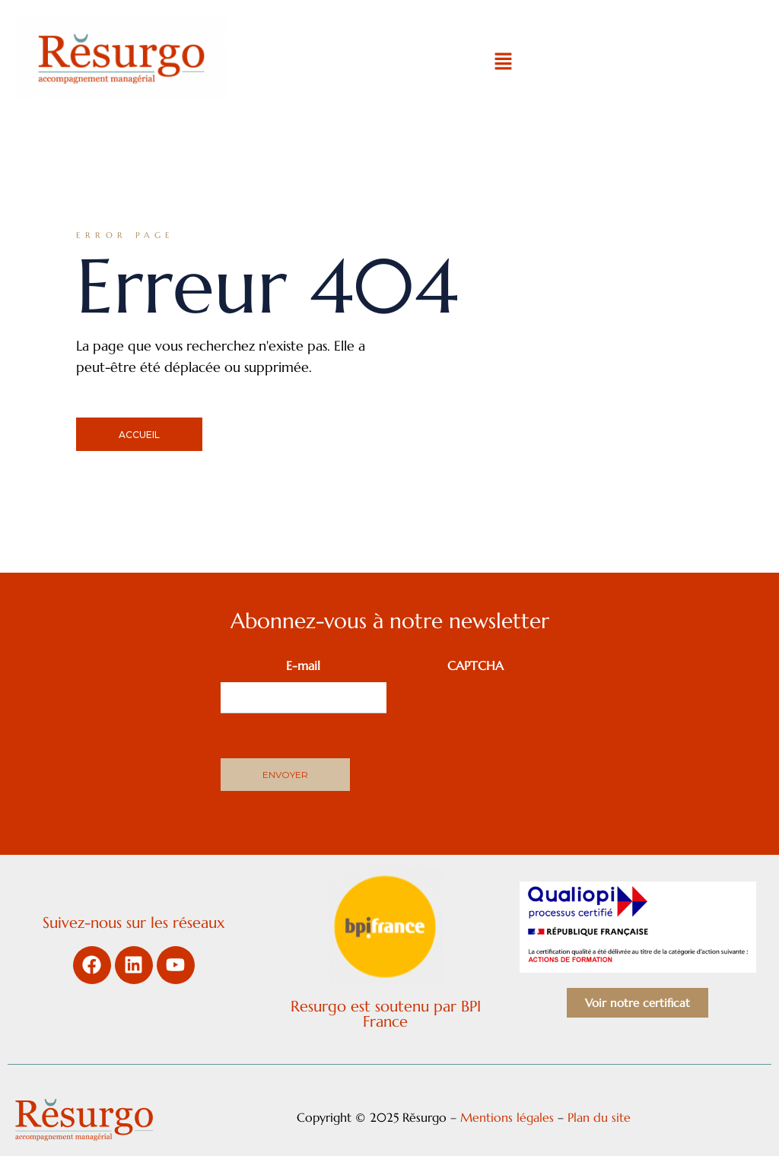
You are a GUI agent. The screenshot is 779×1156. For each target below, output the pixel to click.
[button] (503, 62)
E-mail (303, 665)
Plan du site (601, 1117)
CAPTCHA (475, 665)
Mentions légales (507, 1117)
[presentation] (508, 712)
